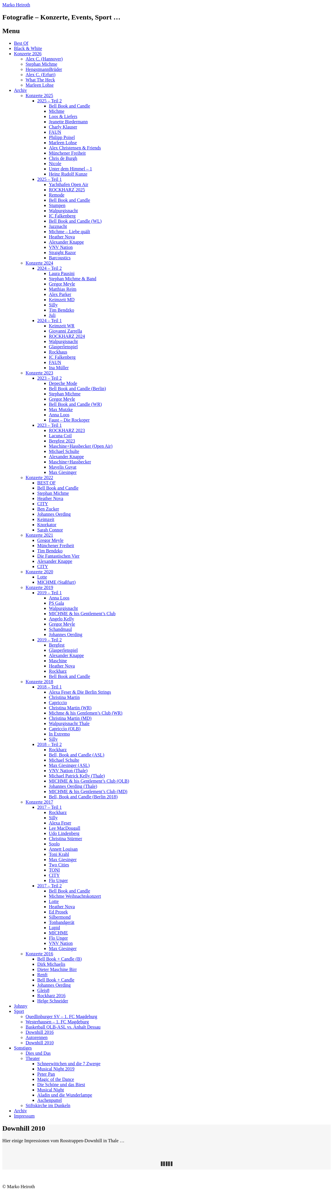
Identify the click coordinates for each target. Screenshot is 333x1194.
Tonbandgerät (61, 922)
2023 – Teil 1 (49, 425)
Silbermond (60, 917)
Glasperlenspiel (63, 346)
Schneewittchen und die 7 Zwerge (68, 1063)
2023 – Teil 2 (49, 378)
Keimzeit (45, 519)
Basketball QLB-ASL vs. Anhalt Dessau (63, 1027)
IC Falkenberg (62, 215)
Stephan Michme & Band (72, 278)
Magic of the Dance (55, 1079)
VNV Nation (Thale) (68, 770)
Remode (56, 194)
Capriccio (58, 702)
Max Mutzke (61, 409)
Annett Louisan (63, 849)
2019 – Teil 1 (49, 592)
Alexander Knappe (66, 242)
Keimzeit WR (61, 325)
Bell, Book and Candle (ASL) (76, 754)
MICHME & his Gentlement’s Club (82, 613)
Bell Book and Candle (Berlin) (77, 388)
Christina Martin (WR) (70, 707)
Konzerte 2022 (39, 477)
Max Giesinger (63, 472)
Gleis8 (43, 990)
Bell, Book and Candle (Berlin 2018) (83, 796)
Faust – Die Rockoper (69, 419)
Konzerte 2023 (39, 372)
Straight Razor (62, 252)
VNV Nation (61, 247)
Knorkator (46, 524)
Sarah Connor (50, 529)
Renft (42, 974)
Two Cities (59, 864)
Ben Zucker (48, 508)
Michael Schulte (64, 451)
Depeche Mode (63, 383)
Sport (19, 1011)
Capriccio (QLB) (65, 728)
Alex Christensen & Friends (75, 147)
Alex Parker (60, 294)
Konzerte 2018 (39, 681)
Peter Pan (46, 1074)
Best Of (21, 43)
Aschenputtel (49, 1100)
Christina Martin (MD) (70, 718)
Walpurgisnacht (63, 210)
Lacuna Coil (60, 435)
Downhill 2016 (40, 1032)
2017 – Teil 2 (49, 885)
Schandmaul (60, 629)
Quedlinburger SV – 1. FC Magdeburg (61, 1016)
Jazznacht (58, 226)
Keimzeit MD (61, 299)
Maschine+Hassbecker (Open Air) (81, 446)
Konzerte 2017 (39, 801)
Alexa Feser (60, 822)
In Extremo (59, 733)
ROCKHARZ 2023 (67, 430)
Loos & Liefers (63, 116)
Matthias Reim (62, 289)
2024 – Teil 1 (49, 320)
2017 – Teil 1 (49, 807)
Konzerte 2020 (39, 571)
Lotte (42, 576)
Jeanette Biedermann (68, 121)
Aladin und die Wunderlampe (64, 1095)
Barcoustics (60, 257)
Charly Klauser (63, 126)
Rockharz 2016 (51, 995)
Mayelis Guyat (62, 467)
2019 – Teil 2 (49, 639)
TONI (54, 870)
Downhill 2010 (40, 1042)
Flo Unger (58, 880)
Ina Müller (59, 367)
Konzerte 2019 (39, 587)
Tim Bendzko (61, 310)
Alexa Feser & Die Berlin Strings (80, 692)
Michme (56, 111)
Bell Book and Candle (69, 105)
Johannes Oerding (54, 514)
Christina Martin (64, 697)
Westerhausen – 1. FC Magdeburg (57, 1021)
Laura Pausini (61, 273)
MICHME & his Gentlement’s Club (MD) (88, 791)
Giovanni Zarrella (65, 331)
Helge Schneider (52, 1000)
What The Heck (40, 79)
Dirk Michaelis (51, 964)
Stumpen (57, 205)
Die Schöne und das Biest (61, 1084)
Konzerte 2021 (39, 535)
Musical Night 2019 (55, 1068)
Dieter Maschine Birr (57, 969)
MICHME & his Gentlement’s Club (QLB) (89, 781)
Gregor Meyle (62, 283)
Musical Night (50, 1089)
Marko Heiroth (16, 4)
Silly (53, 304)
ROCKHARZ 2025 (67, 189)
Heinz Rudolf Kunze (68, 174)
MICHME (58, 932)
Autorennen (37, 1037)
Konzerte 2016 (39, 953)
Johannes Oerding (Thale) (73, 786)
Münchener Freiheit (67, 153)
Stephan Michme (41, 64)
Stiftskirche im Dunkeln (48, 1105)
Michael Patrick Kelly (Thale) (77, 775)
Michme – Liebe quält (69, 231)
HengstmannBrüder (44, 69)
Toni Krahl (59, 854)
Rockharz (58, 671)
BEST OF (46, 482)
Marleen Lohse (40, 85)
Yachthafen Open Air (68, 184)
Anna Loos (59, 414)
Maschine (58, 660)
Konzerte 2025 (39, 95)
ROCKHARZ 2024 (67, 336)
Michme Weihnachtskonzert (75, 896)
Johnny (20, 1006)
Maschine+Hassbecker (70, 461)
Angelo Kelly (61, 618)
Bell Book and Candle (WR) (75, 404)
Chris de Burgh (63, 158)
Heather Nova (62, 236)
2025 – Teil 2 (49, 100)
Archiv (20, 90)
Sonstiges (23, 1047)
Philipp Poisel (62, 137)
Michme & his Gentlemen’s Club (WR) (85, 713)
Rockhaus (58, 351)
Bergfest (57, 644)
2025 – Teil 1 (49, 179)
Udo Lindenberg (64, 833)
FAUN (55, 132)
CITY (42, 503)
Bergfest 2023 (62, 440)
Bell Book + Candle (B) (59, 958)
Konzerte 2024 (39, 262)
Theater (33, 1058)
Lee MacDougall (64, 828)
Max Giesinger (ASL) (69, 765)
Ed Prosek (58, 911)
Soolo (54, 843)
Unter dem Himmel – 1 (70, 168)
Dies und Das (38, 1053)
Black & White (28, 48)
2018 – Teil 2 (49, 744)
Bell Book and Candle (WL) (75, 221)
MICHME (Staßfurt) (56, 582)
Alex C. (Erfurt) (41, 74)
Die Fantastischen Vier (58, 556)
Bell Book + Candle (55, 979)
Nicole (55, 163)
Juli (52, 315)
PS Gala (56, 603)
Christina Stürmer (65, 838)
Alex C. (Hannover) (44, 58)
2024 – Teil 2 (49, 268)
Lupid (54, 927)
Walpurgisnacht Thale (69, 723)
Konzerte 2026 (28, 53)
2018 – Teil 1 (49, 686)
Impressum (24, 1115)
